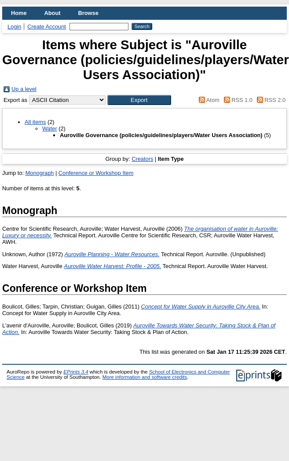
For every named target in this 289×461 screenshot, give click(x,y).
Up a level (24, 89)
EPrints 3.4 (75, 371)
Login (14, 26)
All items (35, 122)
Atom (207, 100)
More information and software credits (144, 377)
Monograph (40, 173)
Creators (142, 159)
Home (19, 13)
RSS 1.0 (236, 100)
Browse (88, 13)
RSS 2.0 (269, 100)
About (52, 13)
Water (49, 128)
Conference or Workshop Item (96, 173)
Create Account (46, 26)
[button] (139, 100)
